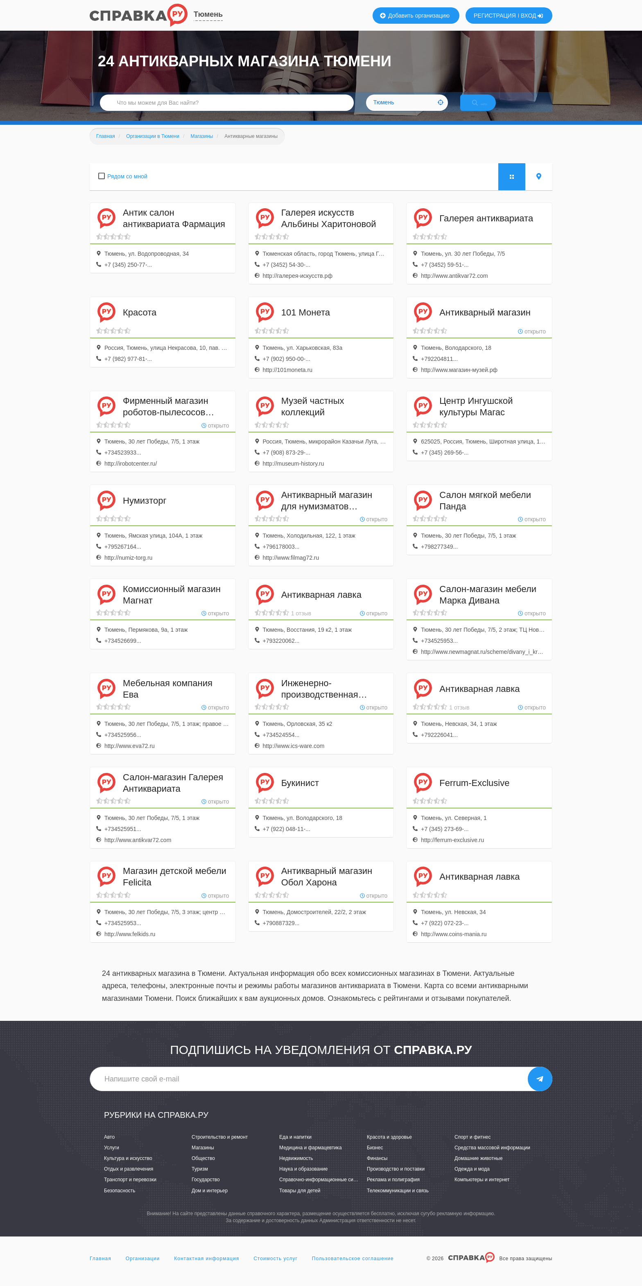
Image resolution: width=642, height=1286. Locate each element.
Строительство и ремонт (220, 1146)
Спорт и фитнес (472, 1146)
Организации (143, 1267)
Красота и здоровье (389, 1146)
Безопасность (120, 1199)
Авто (109, 1146)
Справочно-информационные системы (323, 1188)
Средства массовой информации (492, 1156)
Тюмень (208, 14)
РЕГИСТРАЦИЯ (495, 15)
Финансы (377, 1167)
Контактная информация (206, 1267)
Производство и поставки (396, 1178)
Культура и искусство (128, 1167)
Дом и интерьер (210, 1199)
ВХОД (532, 15)
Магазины (203, 1156)
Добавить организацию (415, 15)
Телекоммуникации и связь (398, 1199)
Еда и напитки (295, 1146)
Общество (203, 1167)
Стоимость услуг (275, 1267)
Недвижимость (296, 1167)
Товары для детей (299, 1199)
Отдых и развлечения (128, 1178)
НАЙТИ (487, 108)
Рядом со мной (127, 185)
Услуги (111, 1156)
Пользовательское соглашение (353, 1267)
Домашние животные (478, 1167)
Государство (206, 1188)
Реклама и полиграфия (393, 1188)
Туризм (200, 1178)
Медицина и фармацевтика (310, 1156)
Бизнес (375, 1156)
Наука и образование (303, 1178)
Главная (100, 1267)
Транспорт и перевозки (130, 1188)
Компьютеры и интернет (482, 1188)
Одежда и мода (472, 1178)
